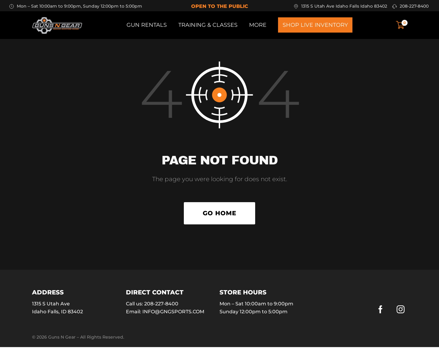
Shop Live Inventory (315, 25)
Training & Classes (207, 25)
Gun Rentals (147, 25)
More (257, 25)
